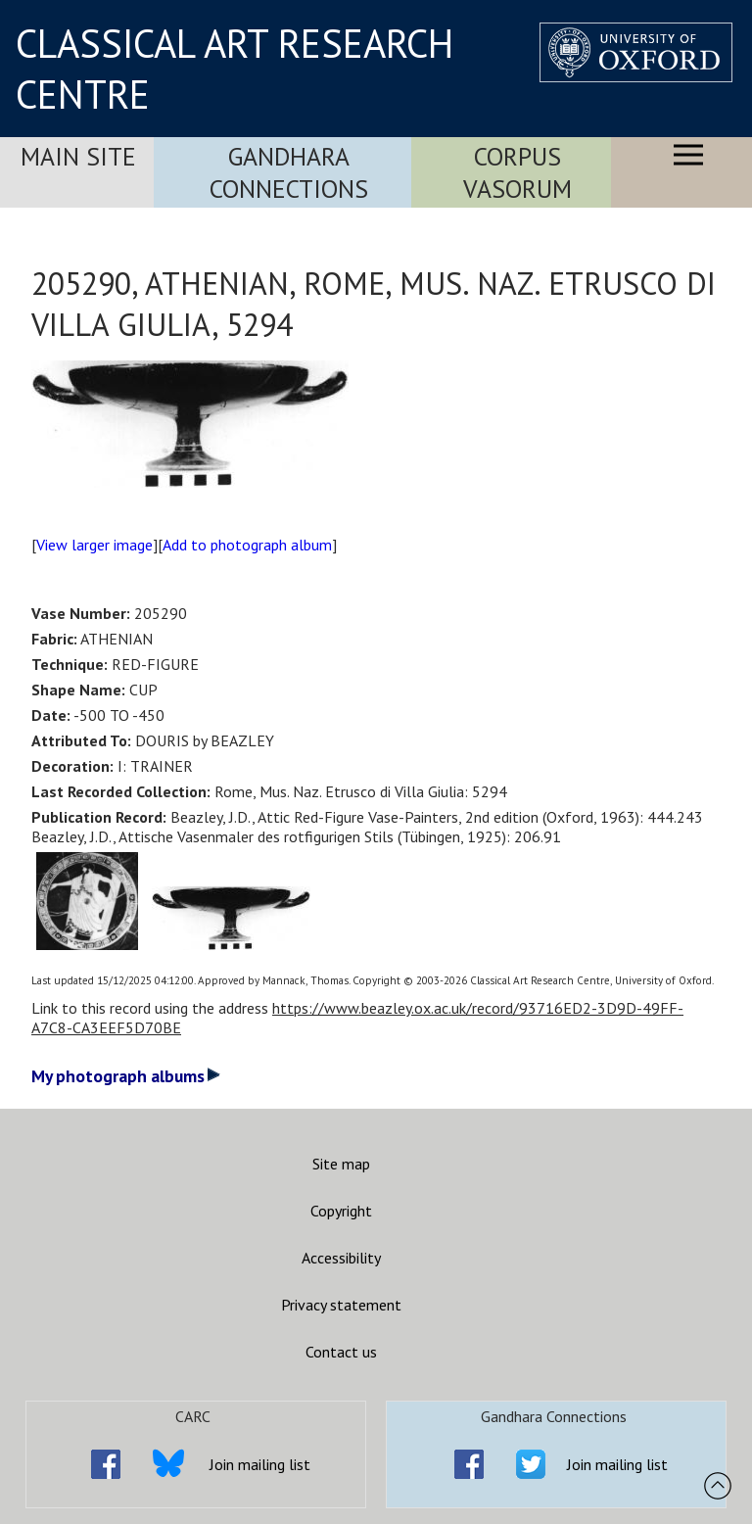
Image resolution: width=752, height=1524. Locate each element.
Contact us (341, 1351)
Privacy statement (341, 1304)
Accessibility (341, 1257)
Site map (341, 1163)
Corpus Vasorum (517, 172)
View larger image (94, 544)
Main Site (78, 156)
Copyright (341, 1210)
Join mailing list (260, 1464)
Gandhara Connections (289, 172)
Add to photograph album (247, 544)
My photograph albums (125, 1076)
